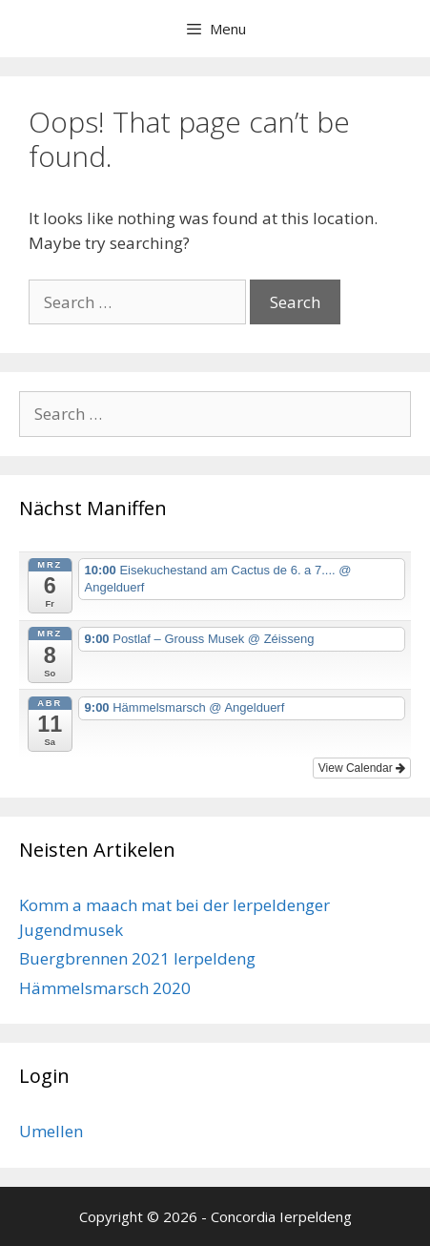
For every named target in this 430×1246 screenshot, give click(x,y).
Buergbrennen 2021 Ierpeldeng (137, 958)
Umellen (51, 1131)
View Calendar (361, 768)
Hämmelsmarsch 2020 (105, 988)
